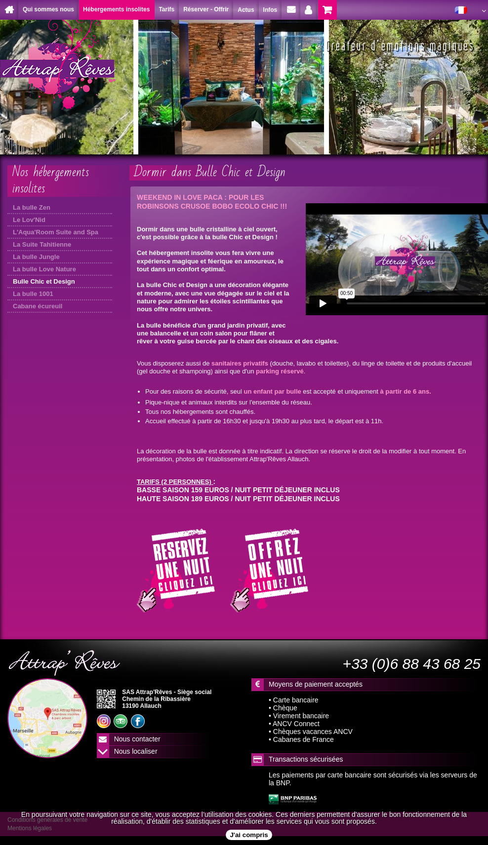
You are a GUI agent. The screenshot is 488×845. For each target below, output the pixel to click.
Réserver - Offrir (206, 9)
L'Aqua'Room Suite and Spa (55, 232)
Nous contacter (137, 739)
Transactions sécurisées (306, 759)
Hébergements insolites (116, 9)
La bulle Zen (31, 207)
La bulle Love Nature (44, 269)
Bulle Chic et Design (44, 281)
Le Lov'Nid (29, 219)
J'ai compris (249, 835)
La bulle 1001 (33, 293)
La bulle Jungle (36, 256)
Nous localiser (136, 751)
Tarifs (166, 9)
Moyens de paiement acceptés (316, 684)
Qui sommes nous (48, 9)
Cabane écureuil (37, 306)
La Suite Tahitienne (42, 244)
